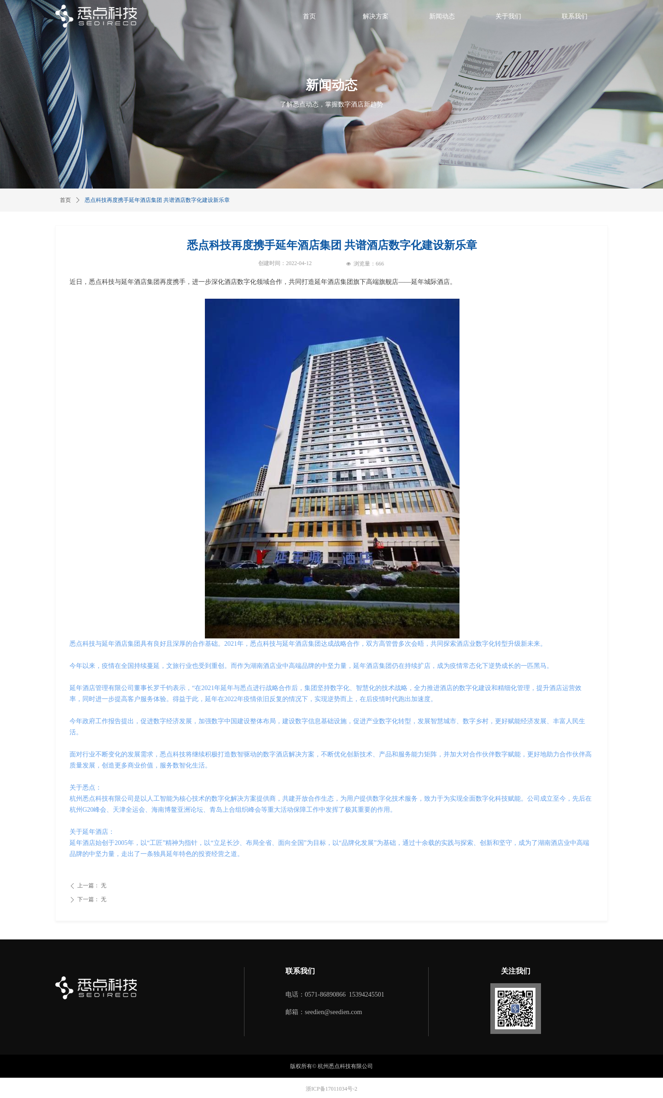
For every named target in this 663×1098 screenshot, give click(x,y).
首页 (65, 200)
